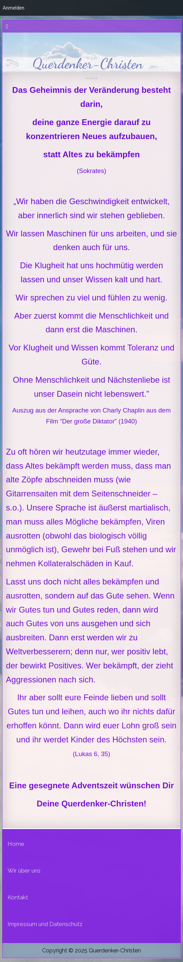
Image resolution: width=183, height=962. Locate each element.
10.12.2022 (91, 77)
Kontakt (18, 897)
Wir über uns (24, 870)
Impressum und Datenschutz (45, 924)
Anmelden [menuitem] (13, 8)
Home (16, 843)
